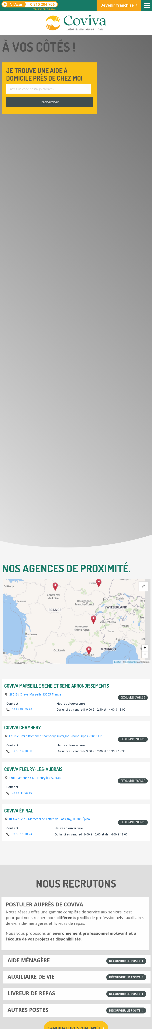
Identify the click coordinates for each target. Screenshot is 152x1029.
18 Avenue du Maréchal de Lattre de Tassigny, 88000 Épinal (49, 819)
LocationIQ (144, 659)
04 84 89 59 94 (22, 709)
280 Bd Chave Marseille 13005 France (34, 694)
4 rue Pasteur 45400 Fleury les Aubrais (34, 778)
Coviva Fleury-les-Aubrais (33, 769)
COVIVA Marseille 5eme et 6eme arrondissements (56, 686)
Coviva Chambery (22, 727)
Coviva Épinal (18, 811)
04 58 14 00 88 (22, 751)
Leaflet (131, 659)
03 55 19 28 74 (22, 834)
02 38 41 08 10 (22, 793)
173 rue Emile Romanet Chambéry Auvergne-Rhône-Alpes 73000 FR (55, 736)
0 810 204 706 (29, 4)
